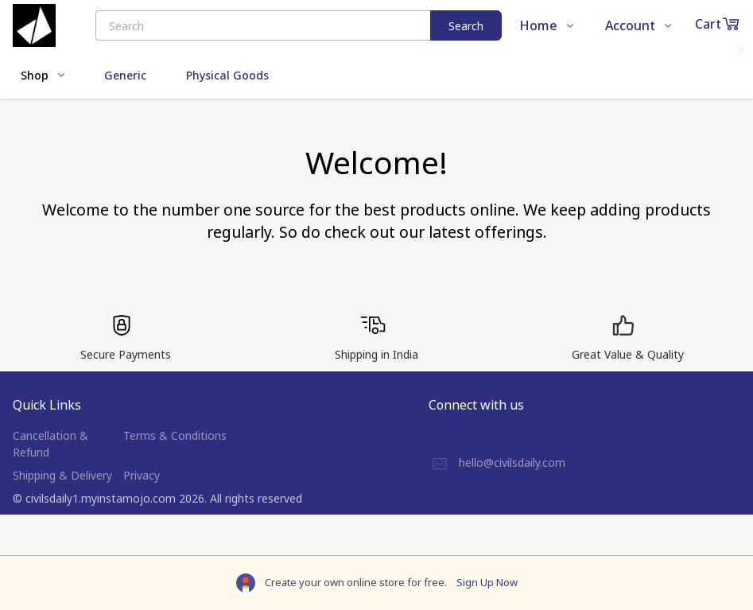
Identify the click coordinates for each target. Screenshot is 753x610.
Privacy (141, 475)
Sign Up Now (487, 582)
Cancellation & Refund (50, 444)
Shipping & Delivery (62, 475)
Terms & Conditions (175, 435)
